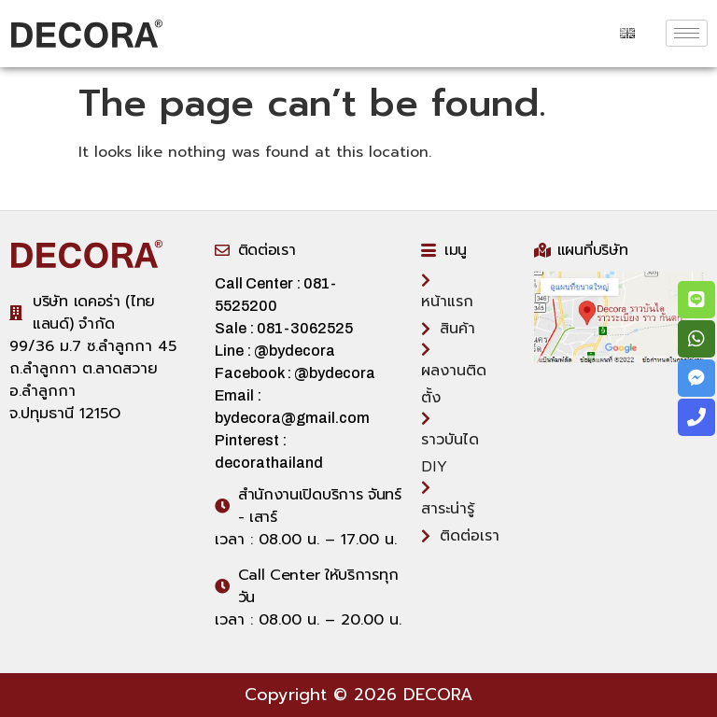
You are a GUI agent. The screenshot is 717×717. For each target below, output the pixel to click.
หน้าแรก (447, 291)
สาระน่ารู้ (447, 498)
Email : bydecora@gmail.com (292, 406)
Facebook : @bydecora (295, 373)
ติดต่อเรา (460, 535)
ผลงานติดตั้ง (453, 373)
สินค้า (448, 328)
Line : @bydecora (275, 350)
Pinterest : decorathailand (269, 451)
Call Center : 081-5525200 (275, 294)
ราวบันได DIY (450, 442)
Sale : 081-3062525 (292, 328)
